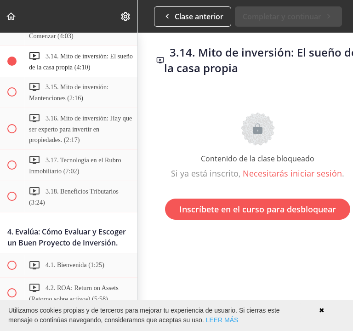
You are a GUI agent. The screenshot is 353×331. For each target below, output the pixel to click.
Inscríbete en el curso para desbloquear (257, 209)
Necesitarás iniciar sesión (292, 173)
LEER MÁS (222, 320)
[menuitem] (125, 16)
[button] (11, 16)
